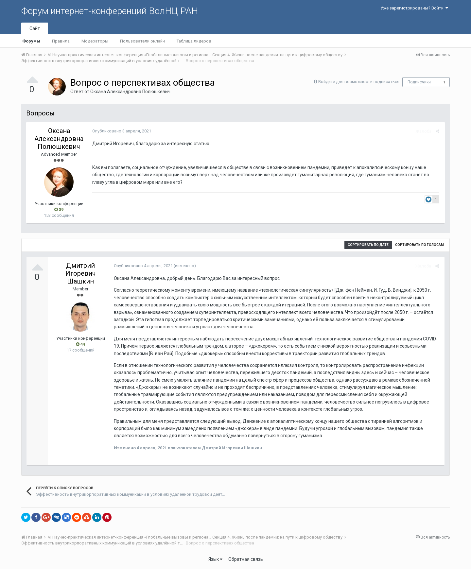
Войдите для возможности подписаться (358, 81)
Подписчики (419, 82)
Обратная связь (245, 559)
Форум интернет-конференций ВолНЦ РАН (109, 11)
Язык (215, 559)
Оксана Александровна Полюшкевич (130, 91)
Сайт (34, 28)
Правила (61, 41)
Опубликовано (121, 131)
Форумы (31, 41)
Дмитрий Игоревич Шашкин (80, 273)
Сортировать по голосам (419, 245)
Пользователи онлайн (142, 41)
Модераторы (94, 41)
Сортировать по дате (368, 245)
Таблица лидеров (194, 41)
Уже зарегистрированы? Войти (414, 8)
